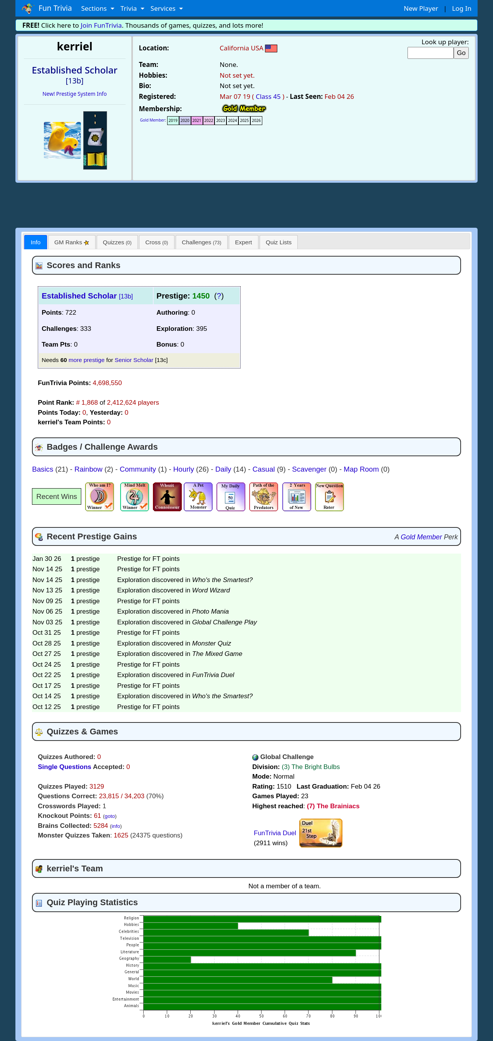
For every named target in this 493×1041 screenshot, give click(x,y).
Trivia (130, 8)
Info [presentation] (36, 242)
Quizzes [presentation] (117, 242)
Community (139, 469)
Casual (265, 469)
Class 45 (268, 96)
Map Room (362, 469)
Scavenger (310, 469)
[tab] (35, 242)
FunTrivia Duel (275, 833)
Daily (224, 469)
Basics (43, 469)
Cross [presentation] (156, 242)
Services (164, 8)
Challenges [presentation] (201, 242)
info (116, 826)
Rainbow (89, 469)
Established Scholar (87, 296)
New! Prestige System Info (74, 93)
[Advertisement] (246, 204)
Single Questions (64, 767)
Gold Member (152, 120)
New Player (421, 8)
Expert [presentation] (243, 242)
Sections (95, 8)
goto (110, 816)
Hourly (184, 469)
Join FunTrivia (101, 25)
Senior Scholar (134, 360)
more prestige (87, 360)
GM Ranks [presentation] (71, 242)
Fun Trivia (47, 8)
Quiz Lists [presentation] (279, 242)
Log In (461, 8)
